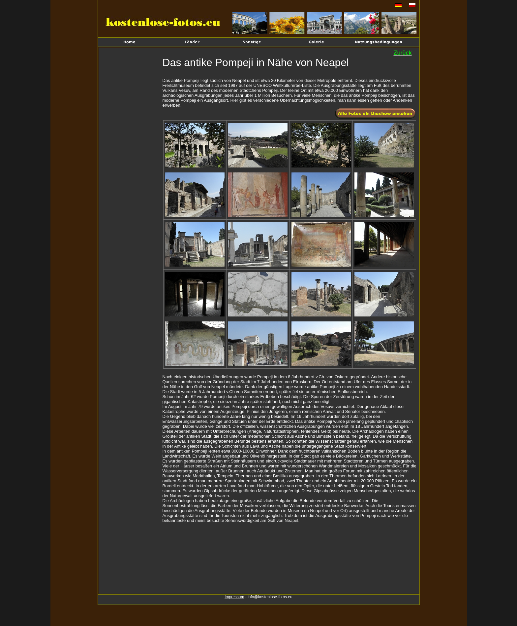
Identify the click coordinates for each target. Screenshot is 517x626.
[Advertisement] (131, 157)
